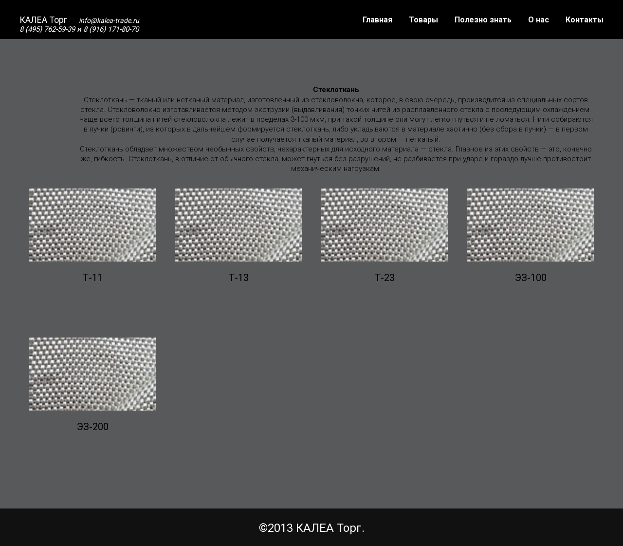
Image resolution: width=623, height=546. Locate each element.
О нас (538, 19)
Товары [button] (423, 19)
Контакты (585, 19)
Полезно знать (483, 19)
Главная (377, 19)
